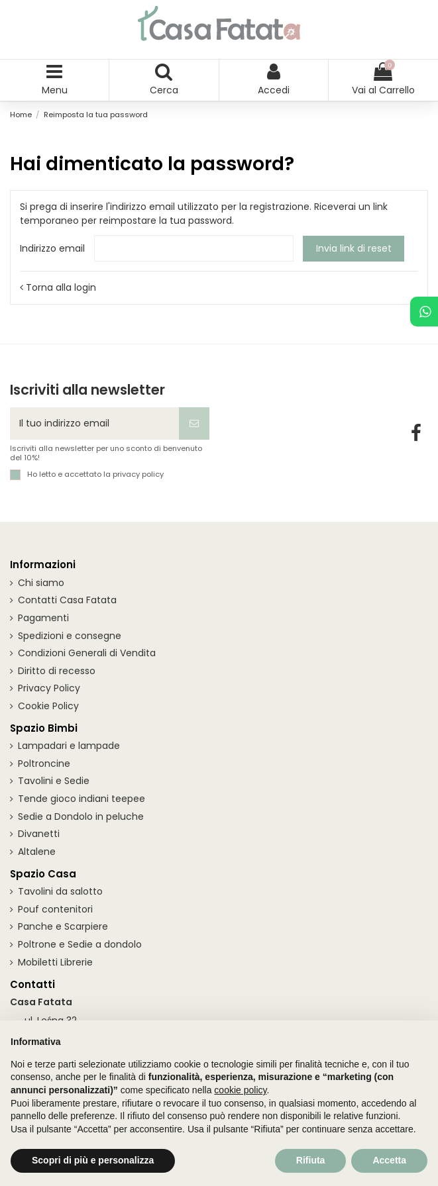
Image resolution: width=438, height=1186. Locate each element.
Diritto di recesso (56, 670)
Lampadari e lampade (69, 745)
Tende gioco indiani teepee (81, 798)
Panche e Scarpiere (63, 926)
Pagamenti (43, 617)
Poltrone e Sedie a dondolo (80, 944)
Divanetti (39, 833)
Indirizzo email (52, 248)
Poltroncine (44, 763)
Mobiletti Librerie (55, 962)
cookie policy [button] (240, 1090)
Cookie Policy (48, 706)
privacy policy (138, 474)
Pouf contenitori (55, 909)
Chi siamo (41, 582)
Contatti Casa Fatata (67, 600)
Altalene (37, 851)
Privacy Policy (49, 688)
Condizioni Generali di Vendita (87, 653)
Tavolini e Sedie (53, 780)
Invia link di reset (354, 248)
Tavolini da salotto (60, 891)
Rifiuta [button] (310, 1160)
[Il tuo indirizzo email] (94, 423)
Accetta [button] (389, 1160)
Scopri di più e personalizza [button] (93, 1160)
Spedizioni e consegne (69, 635)
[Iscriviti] (194, 423)
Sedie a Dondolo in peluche (81, 816)
